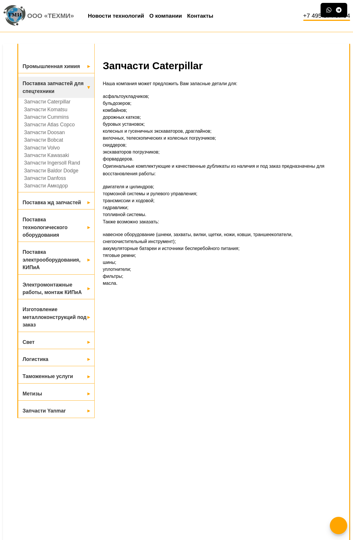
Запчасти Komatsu (45, 109)
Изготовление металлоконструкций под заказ (55, 317)
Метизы (32, 394)
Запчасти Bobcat (43, 140)
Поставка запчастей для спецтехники (53, 87)
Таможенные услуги (48, 376)
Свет (28, 342)
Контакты (200, 16)
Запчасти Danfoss (45, 178)
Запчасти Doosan (44, 132)
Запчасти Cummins (46, 117)
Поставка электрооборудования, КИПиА (51, 259)
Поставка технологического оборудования (45, 227)
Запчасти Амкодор (46, 186)
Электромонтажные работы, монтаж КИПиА (52, 288)
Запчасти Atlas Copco (49, 124)
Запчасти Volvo (42, 148)
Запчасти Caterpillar (47, 102)
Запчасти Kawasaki (46, 155)
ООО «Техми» (50, 15)
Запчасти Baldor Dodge (51, 171)
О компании (165, 16)
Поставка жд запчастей (52, 202)
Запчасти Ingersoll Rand (52, 163)
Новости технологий (116, 16)
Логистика (35, 359)
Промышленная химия (51, 66)
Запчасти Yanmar (44, 411)
